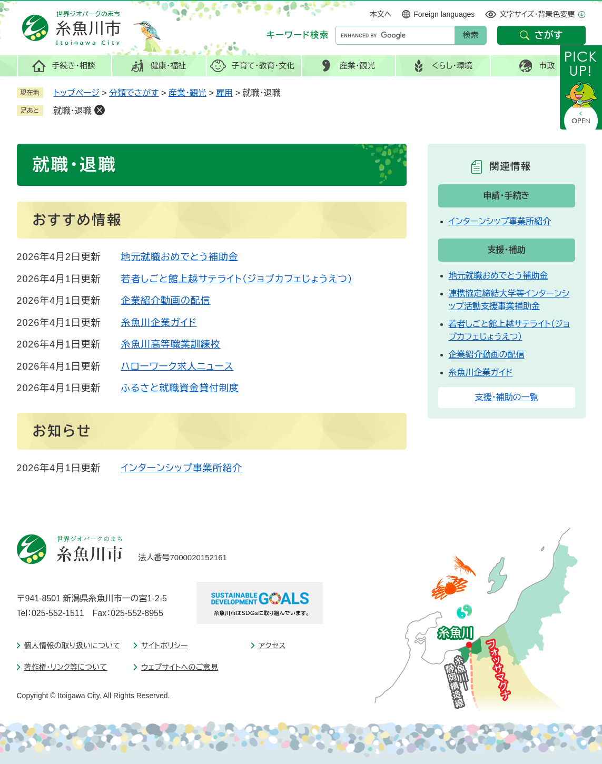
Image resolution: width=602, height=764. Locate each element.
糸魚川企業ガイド (159, 322)
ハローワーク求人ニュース (177, 366)
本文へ (381, 14)
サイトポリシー (164, 645)
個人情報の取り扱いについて (72, 645)
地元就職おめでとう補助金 (180, 257)
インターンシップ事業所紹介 (182, 468)
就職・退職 (73, 110)
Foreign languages (444, 14)
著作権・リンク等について (65, 667)
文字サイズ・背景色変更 (537, 14)
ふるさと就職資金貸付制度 (180, 388)
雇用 (224, 92)
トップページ (77, 92)
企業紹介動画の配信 (166, 300)
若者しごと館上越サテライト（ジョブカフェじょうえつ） (237, 279)
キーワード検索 (298, 35)
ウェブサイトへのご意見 (179, 667)
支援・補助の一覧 (506, 397)
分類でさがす (134, 92)
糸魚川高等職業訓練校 (171, 344)
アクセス (272, 645)
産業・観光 (187, 92)
